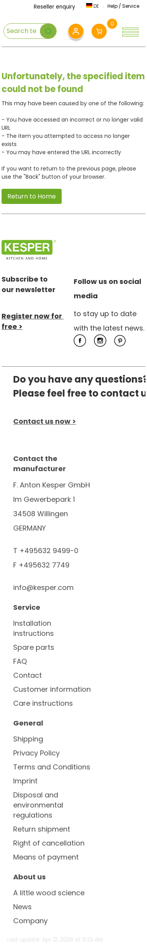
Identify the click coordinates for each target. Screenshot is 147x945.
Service (130, 6)
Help (112, 6)
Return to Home (31, 196)
